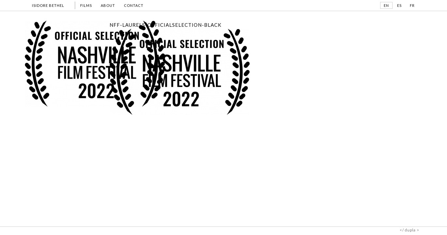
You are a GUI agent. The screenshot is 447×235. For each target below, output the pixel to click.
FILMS (86, 5)
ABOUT (108, 5)
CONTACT (133, 5)
